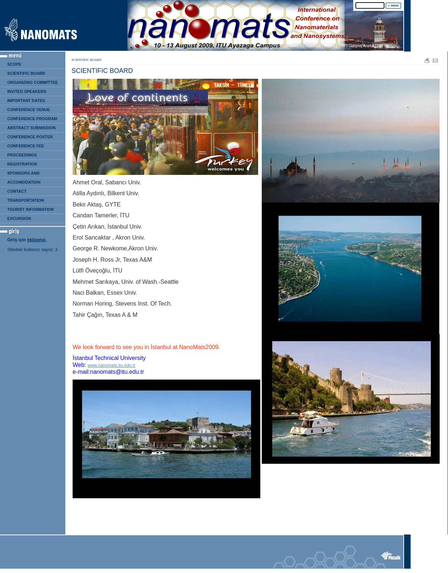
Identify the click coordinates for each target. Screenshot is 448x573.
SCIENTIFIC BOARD (26, 73)
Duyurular (313, 46)
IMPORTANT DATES (26, 100)
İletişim (329, 46)
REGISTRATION (22, 164)
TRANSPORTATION (25, 200)
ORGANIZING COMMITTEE (32, 82)
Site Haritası (386, 46)
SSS (342, 46)
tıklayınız (36, 239)
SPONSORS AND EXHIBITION (22, 174)
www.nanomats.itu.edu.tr (111, 365)
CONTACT (17, 191)
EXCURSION (19, 218)
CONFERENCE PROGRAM (32, 118)
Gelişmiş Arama (361, 46)
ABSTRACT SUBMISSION (31, 128)
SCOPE (14, 64)
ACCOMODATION (23, 182)
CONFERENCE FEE (25, 146)
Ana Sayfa (294, 46)
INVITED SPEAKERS (26, 91)
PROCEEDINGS (22, 155)
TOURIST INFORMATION (30, 209)
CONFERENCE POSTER (30, 137)
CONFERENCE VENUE (28, 109)
